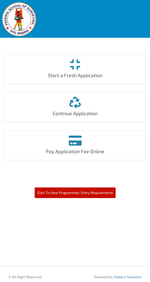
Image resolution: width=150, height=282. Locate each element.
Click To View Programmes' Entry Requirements (75, 192)
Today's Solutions (128, 277)
